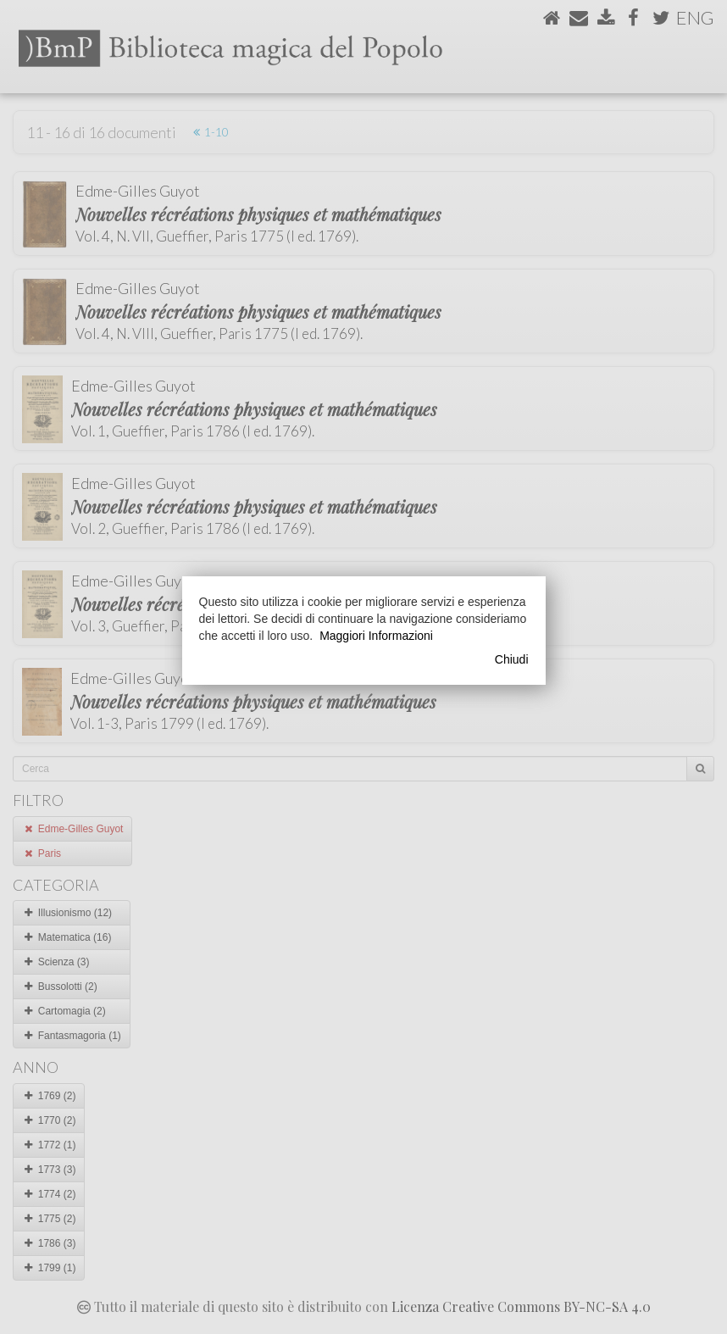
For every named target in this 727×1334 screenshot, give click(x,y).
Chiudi (512, 659)
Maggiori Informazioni (376, 635)
